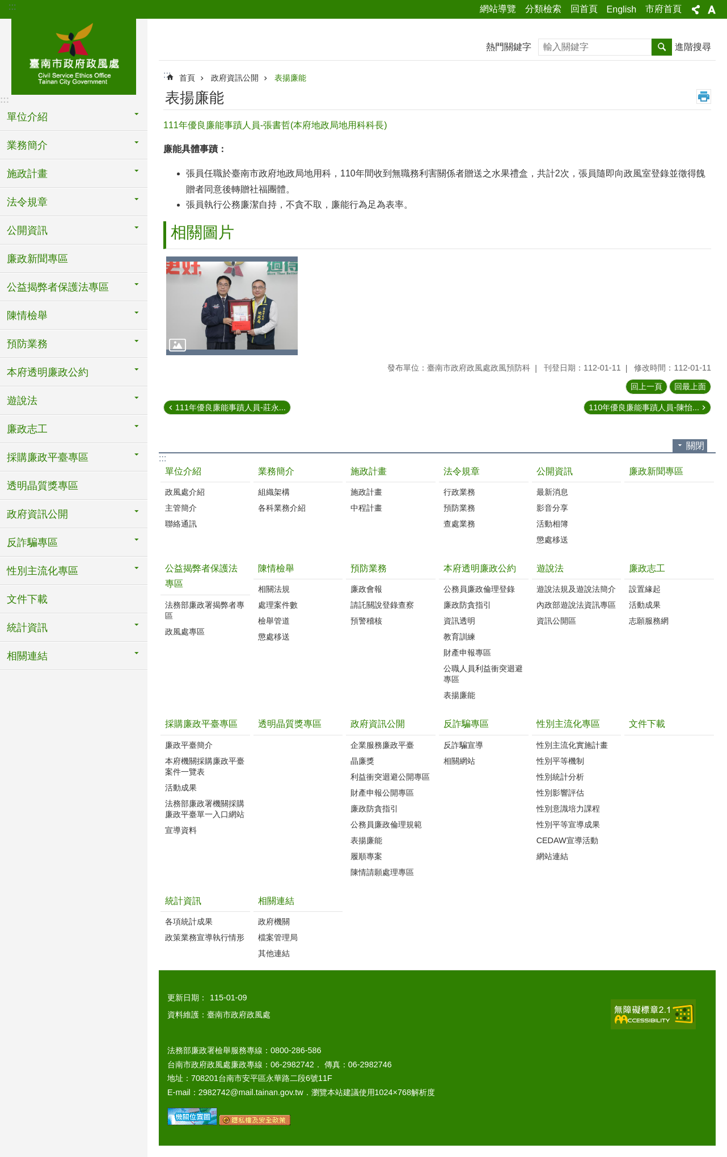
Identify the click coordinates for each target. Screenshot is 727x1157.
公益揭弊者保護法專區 (201, 575)
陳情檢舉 (276, 568)
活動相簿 (552, 523)
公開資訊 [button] (27, 230)
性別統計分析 (560, 776)
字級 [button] (711, 9)
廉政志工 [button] (27, 429)
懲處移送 (552, 539)
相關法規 (274, 589)
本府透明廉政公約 (479, 568)
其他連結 (274, 953)
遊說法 (550, 568)
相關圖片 (202, 232)
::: (12, 6)
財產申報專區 (467, 652)
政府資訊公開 (235, 77)
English (621, 9)
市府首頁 (663, 9)
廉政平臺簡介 (189, 745)
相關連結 (276, 901)
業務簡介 (276, 471)
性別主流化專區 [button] (42, 571)
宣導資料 (181, 830)
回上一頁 (646, 386)
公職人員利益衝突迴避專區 (483, 674)
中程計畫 (366, 507)
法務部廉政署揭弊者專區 (204, 610)
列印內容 (703, 96)
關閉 (695, 446)
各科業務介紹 (282, 507)
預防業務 (459, 507)
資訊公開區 (556, 620)
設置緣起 (645, 589)
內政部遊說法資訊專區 (576, 604)
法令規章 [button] (27, 202)
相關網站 (459, 760)
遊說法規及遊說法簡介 (576, 589)
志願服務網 (649, 620)
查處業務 (459, 523)
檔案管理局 (278, 937)
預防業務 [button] (27, 344)
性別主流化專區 (568, 724)
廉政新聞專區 (37, 258)
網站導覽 (498, 9)
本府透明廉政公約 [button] (47, 372)
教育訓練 (459, 636)
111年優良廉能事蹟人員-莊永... (230, 407)
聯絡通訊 (181, 523)
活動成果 (645, 604)
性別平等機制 (560, 760)
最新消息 (552, 492)
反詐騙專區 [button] (32, 542)
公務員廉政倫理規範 (386, 824)
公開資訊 (554, 471)
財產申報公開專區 (382, 792)
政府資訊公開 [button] (37, 514)
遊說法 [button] (22, 400)
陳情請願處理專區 (382, 872)
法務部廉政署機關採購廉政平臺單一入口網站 (204, 809)
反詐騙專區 (466, 724)
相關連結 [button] (27, 656)
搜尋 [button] (662, 47)
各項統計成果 (189, 921)
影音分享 (552, 507)
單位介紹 (183, 471)
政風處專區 (185, 631)
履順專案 (366, 856)
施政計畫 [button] (27, 173)
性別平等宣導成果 (568, 824)
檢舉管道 (274, 620)
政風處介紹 (185, 492)
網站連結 (552, 856)
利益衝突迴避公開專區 (390, 776)
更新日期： (187, 997)
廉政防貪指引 (467, 604)
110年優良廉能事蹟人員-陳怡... (644, 407)
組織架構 (274, 492)
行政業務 (459, 492)
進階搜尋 (693, 47)
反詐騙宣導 (463, 745)
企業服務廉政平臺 (382, 745)
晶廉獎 (362, 760)
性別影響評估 (560, 792)
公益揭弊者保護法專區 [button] (58, 287)
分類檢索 (543, 9)
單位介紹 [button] (27, 117)
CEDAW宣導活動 (567, 840)
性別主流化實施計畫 (572, 745)
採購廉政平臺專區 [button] (47, 457)
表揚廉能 (290, 77)
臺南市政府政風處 (73, 55)
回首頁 (584, 9)
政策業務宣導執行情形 (204, 937)
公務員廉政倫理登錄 (479, 589)
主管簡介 (181, 507)
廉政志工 (647, 568)
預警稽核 (366, 620)
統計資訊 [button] (27, 627)
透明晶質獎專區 (42, 485)
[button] (232, 305)
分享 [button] (696, 9)
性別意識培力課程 (568, 808)
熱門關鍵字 (508, 47)
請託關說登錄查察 (382, 604)
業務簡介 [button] (27, 145)
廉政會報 (366, 589)
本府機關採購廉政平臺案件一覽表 (204, 766)
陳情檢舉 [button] (27, 315)
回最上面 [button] (690, 386)
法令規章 (461, 471)
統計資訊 (183, 901)
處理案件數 (278, 604)
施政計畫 (368, 471)
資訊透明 (459, 620)
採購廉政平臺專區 (201, 724)
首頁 (187, 77)
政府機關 (274, 921)
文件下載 (27, 599)
